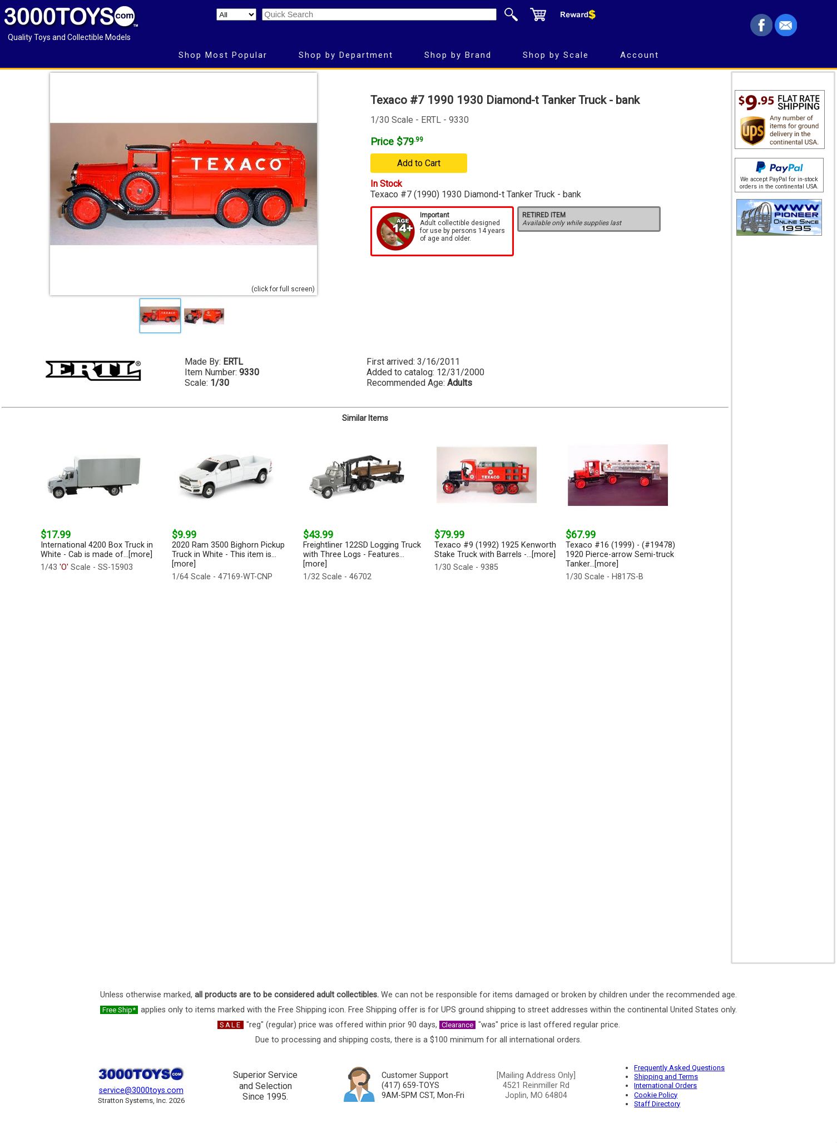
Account (639, 55)
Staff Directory (657, 1104)
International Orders (665, 1085)
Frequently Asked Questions (679, 1068)
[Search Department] (236, 14)
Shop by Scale (556, 55)
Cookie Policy (655, 1095)
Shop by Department (346, 55)
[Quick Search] (379, 14)
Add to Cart (418, 163)
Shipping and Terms (666, 1076)
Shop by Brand (458, 55)
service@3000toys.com (141, 1090)
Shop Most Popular (223, 55)
